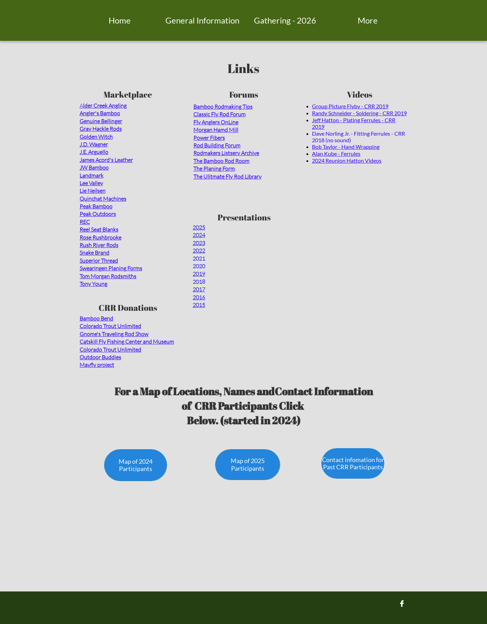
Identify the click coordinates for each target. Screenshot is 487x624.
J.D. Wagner (94, 144)
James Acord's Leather (106, 159)
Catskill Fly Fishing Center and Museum (127, 341)
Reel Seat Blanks (99, 229)
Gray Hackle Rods (101, 128)
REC (85, 221)
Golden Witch (96, 136)
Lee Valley (91, 183)
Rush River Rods (99, 245)
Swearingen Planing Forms (111, 268)
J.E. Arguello (94, 151)
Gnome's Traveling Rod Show (114, 334)
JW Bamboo (94, 167)
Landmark (91, 175)
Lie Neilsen (92, 190)
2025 (199, 227)
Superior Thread (99, 260)
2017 (199, 289)
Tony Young (93, 283)
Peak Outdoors (98, 213)
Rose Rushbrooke (100, 237)
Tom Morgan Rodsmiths (108, 276)
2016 (199, 297)
